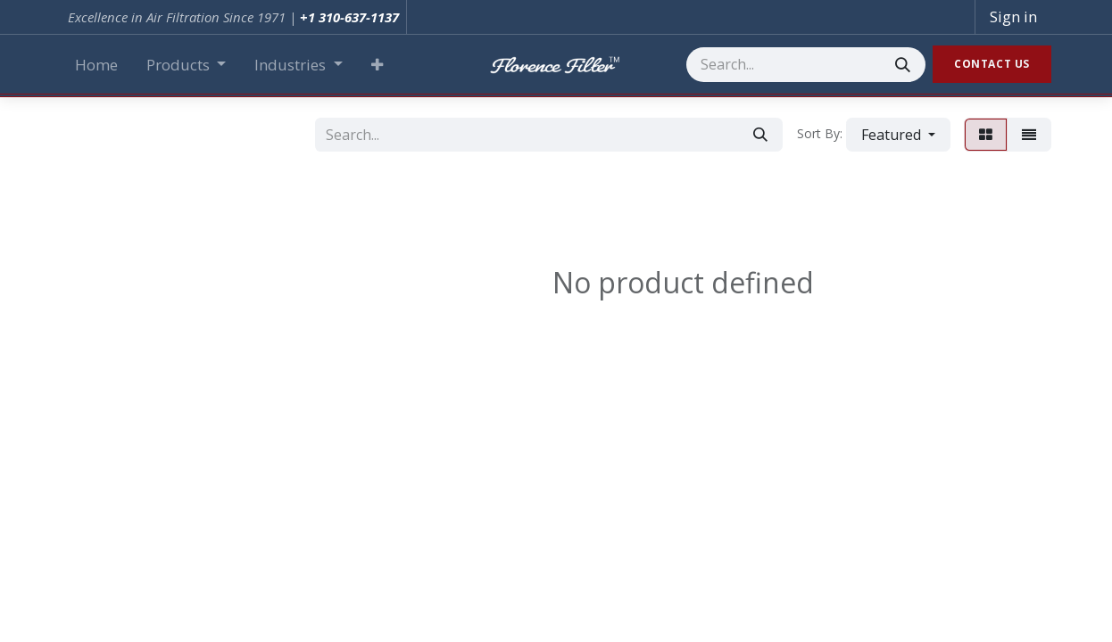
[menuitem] (96, 65)
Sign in (1013, 16)
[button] (377, 65)
